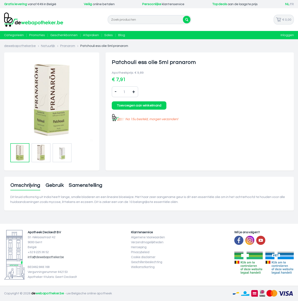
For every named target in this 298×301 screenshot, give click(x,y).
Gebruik (55, 185)
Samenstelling (85, 185)
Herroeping (139, 247)
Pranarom (67, 45)
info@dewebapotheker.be (46, 257)
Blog (121, 35)
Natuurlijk (48, 45)
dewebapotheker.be (20, 45)
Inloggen (287, 35)
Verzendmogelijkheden (147, 242)
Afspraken (91, 35)
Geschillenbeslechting (146, 262)
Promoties (37, 35)
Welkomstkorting (143, 267)
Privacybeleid (140, 252)
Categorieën (14, 35)
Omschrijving (25, 185)
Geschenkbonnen (64, 35)
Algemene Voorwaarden (148, 237)
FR (292, 4)
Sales (108, 35)
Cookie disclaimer (143, 257)
